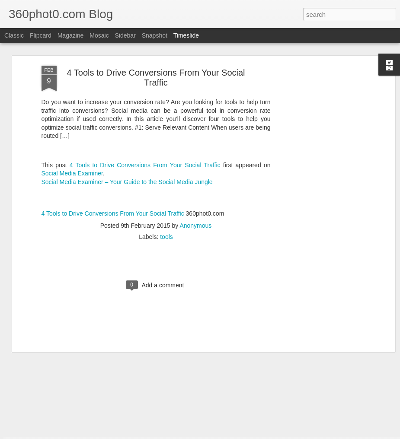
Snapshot (154, 35)
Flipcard (40, 35)
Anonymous (195, 160)
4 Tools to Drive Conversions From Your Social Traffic (145, 99)
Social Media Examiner (72, 108)
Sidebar (125, 35)
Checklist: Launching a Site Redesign (340, 388)
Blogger (244, 434)
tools (166, 172)
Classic (14, 35)
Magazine (71, 35)
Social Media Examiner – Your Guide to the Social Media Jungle (127, 116)
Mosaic (99, 35)
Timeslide (186, 35)
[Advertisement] (318, 59)
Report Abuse (268, 434)
